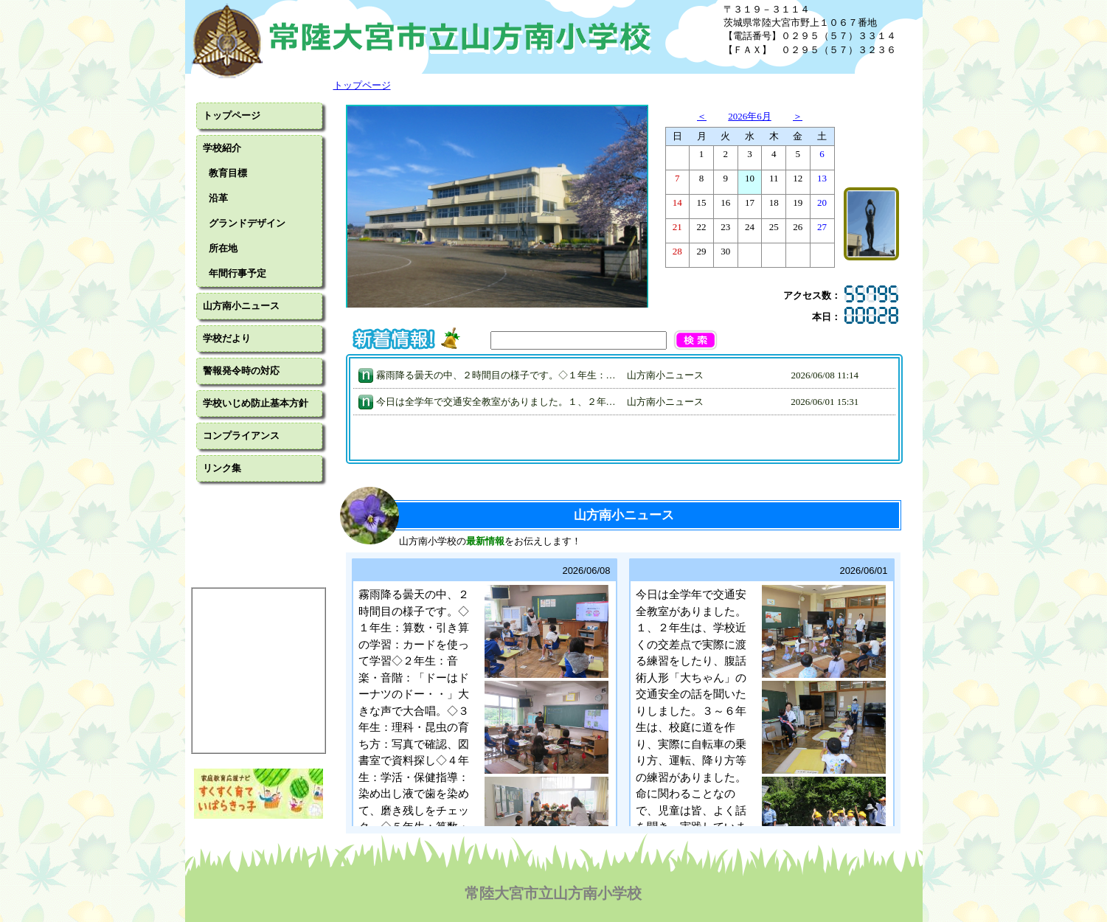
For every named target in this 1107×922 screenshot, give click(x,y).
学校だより (227, 338)
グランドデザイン (247, 223)
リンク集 (222, 468)
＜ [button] (702, 116)
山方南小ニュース (241, 305)
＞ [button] (797, 116)
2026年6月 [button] (749, 116)
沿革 (218, 198)
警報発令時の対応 (241, 370)
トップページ (231, 115)
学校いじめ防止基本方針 (255, 403)
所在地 (223, 248)
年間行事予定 (237, 273)
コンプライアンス (241, 435)
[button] (710, 340)
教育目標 (228, 172)
